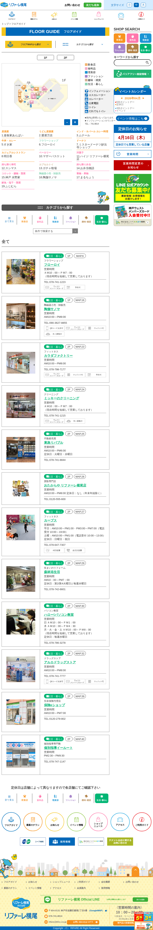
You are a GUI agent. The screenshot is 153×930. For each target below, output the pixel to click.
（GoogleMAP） (96, 910)
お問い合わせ (72, 5)
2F (65, 57)
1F (45, 57)
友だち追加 (92, 5)
